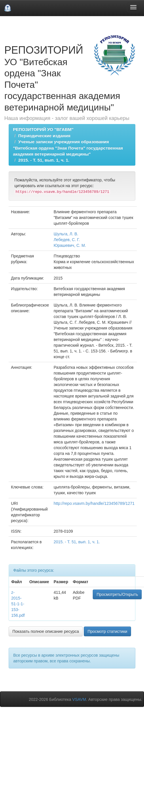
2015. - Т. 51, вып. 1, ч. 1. (43, 160)
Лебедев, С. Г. (67, 239)
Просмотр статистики (107, 631)
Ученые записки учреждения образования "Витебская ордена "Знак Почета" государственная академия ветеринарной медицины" (68, 147)
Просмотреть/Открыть (117, 594)
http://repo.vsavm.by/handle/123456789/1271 (94, 503)
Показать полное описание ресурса (45, 631)
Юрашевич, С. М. (70, 245)
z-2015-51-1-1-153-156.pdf (18, 604)
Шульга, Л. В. (66, 234)
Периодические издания (44, 135)
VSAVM (79, 699)
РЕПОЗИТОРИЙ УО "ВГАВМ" (43, 129)
